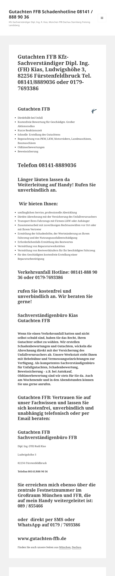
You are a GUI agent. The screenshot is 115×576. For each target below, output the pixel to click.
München (65, 547)
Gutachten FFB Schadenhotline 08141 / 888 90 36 (51, 14)
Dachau (76, 547)
